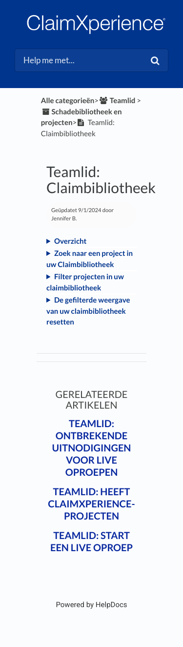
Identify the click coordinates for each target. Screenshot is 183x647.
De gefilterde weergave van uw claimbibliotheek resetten (88, 311)
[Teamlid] (117, 100)
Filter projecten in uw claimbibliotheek (85, 282)
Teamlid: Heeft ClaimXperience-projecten (91, 504)
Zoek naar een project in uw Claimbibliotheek (89, 259)
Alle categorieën (68, 100)
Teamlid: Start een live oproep (91, 542)
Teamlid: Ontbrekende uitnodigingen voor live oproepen (91, 448)
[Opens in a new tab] (91, 604)
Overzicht (70, 241)
